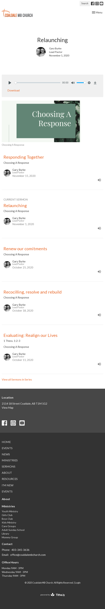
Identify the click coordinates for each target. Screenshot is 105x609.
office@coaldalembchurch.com (28, 554)
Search (84, 3)
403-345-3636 (20, 549)
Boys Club (7, 518)
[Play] (10, 83)
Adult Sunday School (13, 529)
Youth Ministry (10, 511)
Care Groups (9, 526)
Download (13, 90)
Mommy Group (10, 537)
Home (6, 441)
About (7, 472)
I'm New (7, 485)
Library (5, 533)
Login (78, 582)
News (6, 454)
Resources (10, 478)
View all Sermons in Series (17, 379)
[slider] (37, 82)
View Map (7, 407)
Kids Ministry (9, 522)
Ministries (10, 460)
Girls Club (7, 515)
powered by (52, 595)
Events (7, 448)
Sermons (8, 466)
